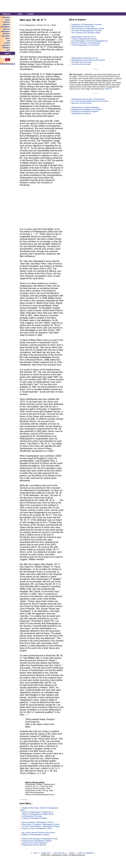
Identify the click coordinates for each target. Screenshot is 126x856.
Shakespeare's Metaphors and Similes (86, 109)
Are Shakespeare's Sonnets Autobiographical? (89, 41)
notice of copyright (85, 853)
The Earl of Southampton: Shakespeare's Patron (41, 826)
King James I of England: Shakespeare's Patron (41, 824)
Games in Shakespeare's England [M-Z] (37, 814)
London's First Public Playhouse (34, 843)
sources (6, 29)
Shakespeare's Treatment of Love (84, 58)
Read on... (109, 89)
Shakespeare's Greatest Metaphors (85, 107)
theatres (6, 34)
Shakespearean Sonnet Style (82, 26)
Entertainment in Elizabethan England (37, 841)
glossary (6, 45)
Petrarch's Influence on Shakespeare (86, 43)
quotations (5, 27)
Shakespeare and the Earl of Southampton (88, 99)
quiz (8, 50)
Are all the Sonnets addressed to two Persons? (89, 101)
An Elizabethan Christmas (32, 816)
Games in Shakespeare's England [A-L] (37, 812)
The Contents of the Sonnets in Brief (85, 33)
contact (30, 14)
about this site (59, 853)
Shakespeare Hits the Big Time (34, 845)
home (20, 14)
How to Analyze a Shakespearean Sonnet (87, 29)
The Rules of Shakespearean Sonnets (86, 31)
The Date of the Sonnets (81, 64)
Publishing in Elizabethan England (84, 111)
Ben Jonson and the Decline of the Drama (38, 832)
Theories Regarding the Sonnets (84, 39)
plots (7, 38)
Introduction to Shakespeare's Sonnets (86, 24)
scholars (6, 48)
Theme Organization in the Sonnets (85, 45)
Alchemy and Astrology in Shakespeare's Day (40, 839)
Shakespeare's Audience (81, 113)
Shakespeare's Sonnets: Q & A (83, 37)
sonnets (6, 22)
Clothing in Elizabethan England (34, 818)
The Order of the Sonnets (81, 62)
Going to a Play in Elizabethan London (37, 828)
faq (8, 41)
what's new (45, 853)
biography (5, 31)
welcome (6, 17)
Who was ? (81, 103)
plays (7, 20)
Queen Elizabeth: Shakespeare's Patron (37, 822)
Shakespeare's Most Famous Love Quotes (88, 60)
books (7, 43)
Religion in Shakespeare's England (35, 835)
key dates (6, 36)
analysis (6, 24)
